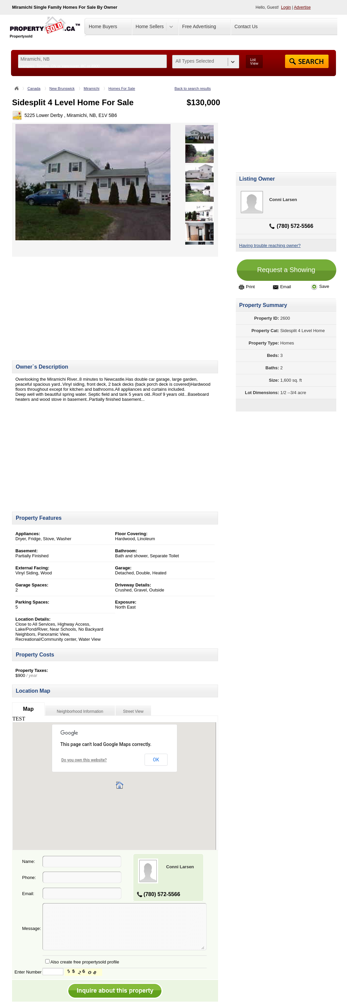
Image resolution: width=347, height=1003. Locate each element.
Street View (133, 711)
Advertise (302, 7)
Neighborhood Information (80, 711)
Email (282, 286)
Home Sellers (150, 26)
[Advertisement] (68, 304)
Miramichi (91, 88)
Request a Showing (286, 269)
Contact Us (246, 26)
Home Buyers (103, 26)
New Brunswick (62, 88)
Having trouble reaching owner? (270, 245)
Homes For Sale (122, 88)
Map (28, 709)
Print (247, 286)
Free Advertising (199, 26)
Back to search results (193, 88)
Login (286, 7)
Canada (34, 88)
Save (320, 286)
